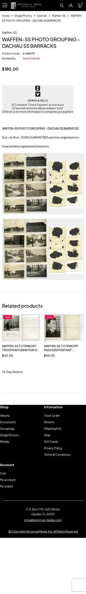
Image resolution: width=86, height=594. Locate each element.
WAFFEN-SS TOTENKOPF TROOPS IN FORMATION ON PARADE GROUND (20, 401)
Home (6, 15)
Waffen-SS (59, 15)
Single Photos (23, 15)
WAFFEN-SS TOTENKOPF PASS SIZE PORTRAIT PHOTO (61, 401)
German (42, 15)
